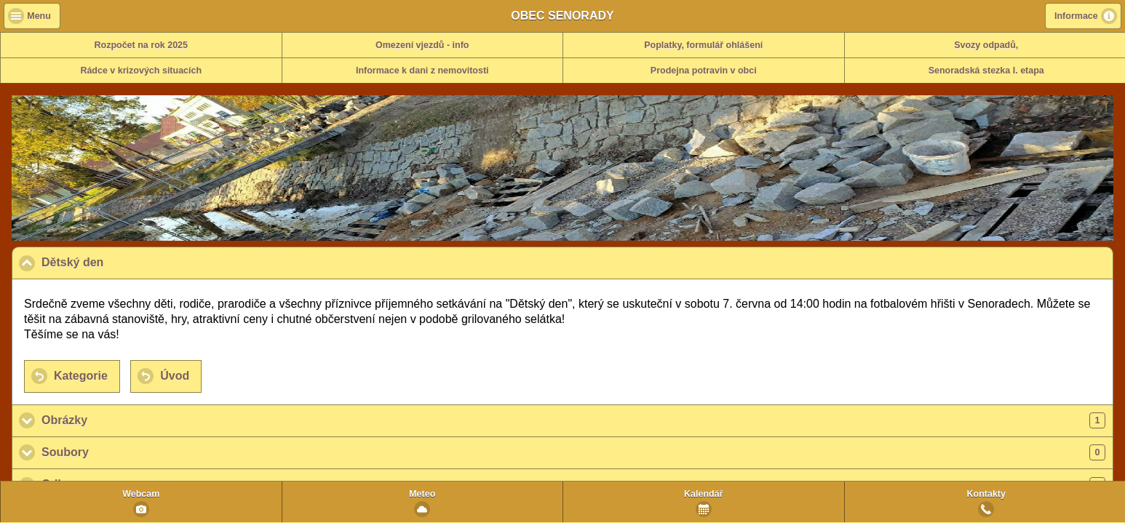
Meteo (422, 494)
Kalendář (703, 494)
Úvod (174, 376)
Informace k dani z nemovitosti (422, 70)
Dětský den (143, 261)
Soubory (573, 452)
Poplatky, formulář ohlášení (703, 45)
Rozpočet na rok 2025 (141, 45)
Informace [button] (1076, 16)
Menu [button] (39, 16)
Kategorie (81, 376)
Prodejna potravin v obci (704, 70)
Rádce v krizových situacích (141, 70)
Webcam (140, 494)
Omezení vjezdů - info (422, 45)
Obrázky (573, 420)
